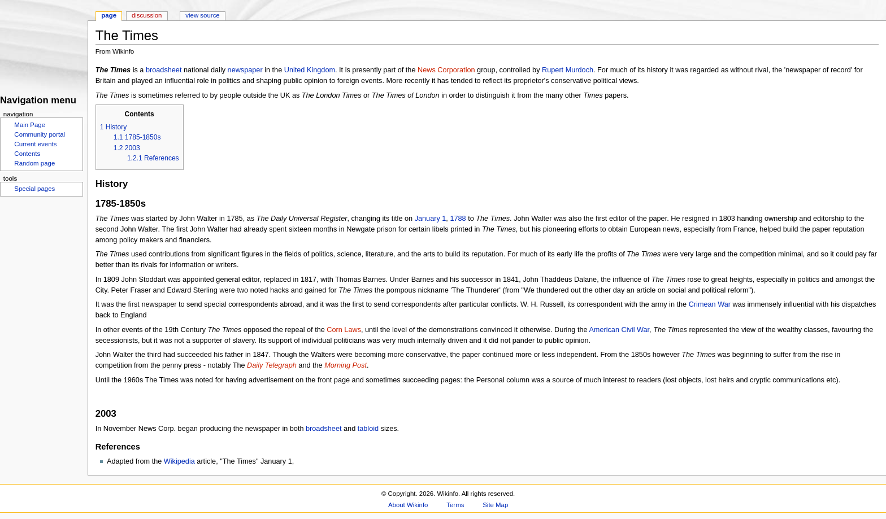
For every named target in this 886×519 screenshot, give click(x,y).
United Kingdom (309, 70)
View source (202, 15)
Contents (27, 153)
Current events (35, 144)
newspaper (245, 70)
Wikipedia (179, 461)
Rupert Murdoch (567, 70)
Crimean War (710, 304)
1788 (458, 219)
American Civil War (619, 330)
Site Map (495, 504)
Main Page (29, 124)
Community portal (39, 134)
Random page (34, 163)
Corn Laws (344, 330)
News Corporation (446, 70)
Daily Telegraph (272, 365)
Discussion (147, 15)
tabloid (368, 429)
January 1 (430, 219)
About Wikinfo (408, 504)
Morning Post (345, 365)
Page (108, 15)
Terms (455, 504)
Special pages (34, 188)
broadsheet (164, 70)
